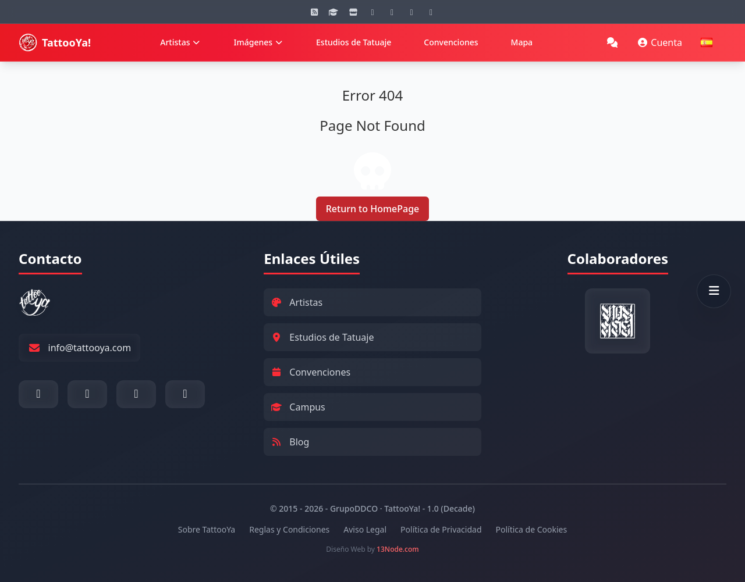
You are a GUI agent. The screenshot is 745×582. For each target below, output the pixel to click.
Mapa (522, 42)
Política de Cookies (531, 529)
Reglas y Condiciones (289, 529)
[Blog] (314, 12)
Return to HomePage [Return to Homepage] (373, 208)
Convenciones (451, 42)
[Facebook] (411, 12)
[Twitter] (431, 12)
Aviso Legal (364, 529)
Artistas (180, 42)
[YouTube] (392, 12)
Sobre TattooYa (206, 529)
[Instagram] (372, 12)
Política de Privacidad (440, 529)
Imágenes (258, 42)
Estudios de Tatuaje (353, 42)
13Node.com (398, 549)
